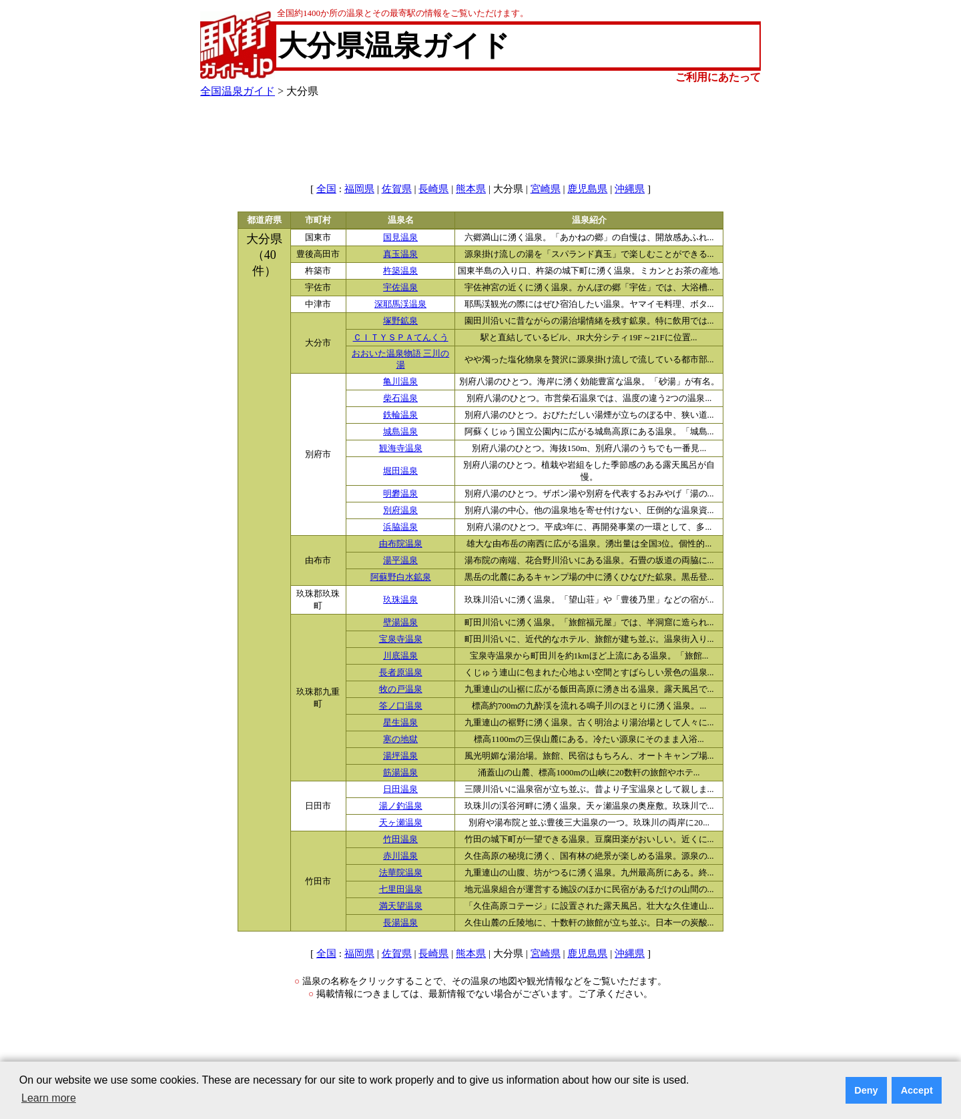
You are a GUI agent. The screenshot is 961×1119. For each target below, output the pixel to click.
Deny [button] (866, 1090)
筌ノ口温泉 (400, 706)
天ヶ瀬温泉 (400, 822)
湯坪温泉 (400, 756)
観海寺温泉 (400, 448)
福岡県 (359, 188)
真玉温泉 (400, 254)
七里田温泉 (400, 889)
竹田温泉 (400, 839)
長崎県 (433, 188)
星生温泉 (400, 722)
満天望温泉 (400, 906)
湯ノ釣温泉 (400, 806)
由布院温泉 (400, 543)
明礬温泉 (400, 493)
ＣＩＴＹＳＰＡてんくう (400, 337)
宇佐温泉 (400, 287)
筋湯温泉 (400, 772)
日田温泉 (400, 789)
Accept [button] (917, 1090)
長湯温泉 (400, 922)
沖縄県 (630, 188)
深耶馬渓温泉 (400, 304)
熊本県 (471, 188)
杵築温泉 (400, 271)
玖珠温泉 (400, 600)
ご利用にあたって (718, 77)
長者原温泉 (400, 672)
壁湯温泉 (400, 622)
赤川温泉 (400, 856)
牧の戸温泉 (400, 689)
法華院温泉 (400, 872)
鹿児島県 (587, 188)
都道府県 (264, 220)
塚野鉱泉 (400, 321)
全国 (326, 188)
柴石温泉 (400, 398)
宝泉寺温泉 (400, 639)
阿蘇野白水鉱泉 (400, 577)
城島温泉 (400, 431)
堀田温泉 (400, 471)
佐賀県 (397, 188)
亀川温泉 (400, 381)
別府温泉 (400, 510)
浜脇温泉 (400, 527)
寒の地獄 (400, 739)
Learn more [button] (48, 1098)
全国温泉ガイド (237, 91)
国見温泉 (400, 237)
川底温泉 (400, 656)
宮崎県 (546, 188)
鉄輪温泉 (400, 415)
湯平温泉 (400, 560)
